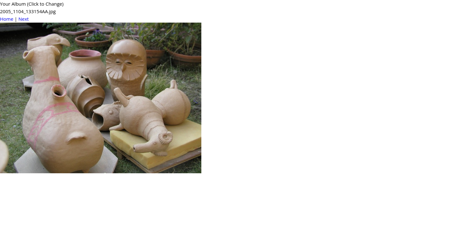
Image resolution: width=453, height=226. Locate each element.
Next (23, 19)
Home (6, 19)
